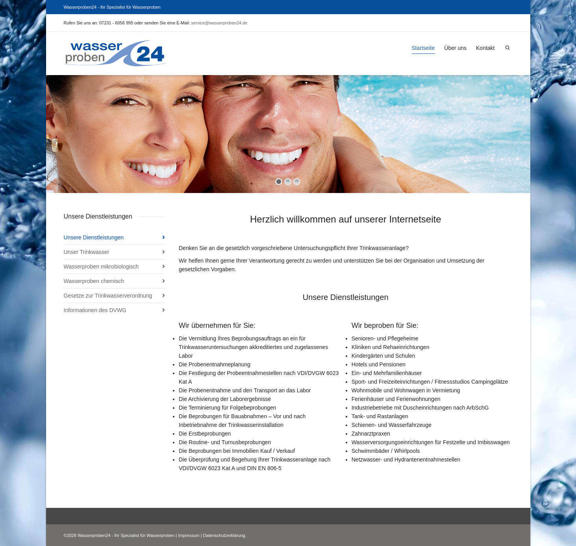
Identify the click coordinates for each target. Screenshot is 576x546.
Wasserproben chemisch (94, 281)
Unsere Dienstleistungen (94, 237)
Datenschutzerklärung (224, 535)
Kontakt (485, 48)
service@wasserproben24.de (219, 22)
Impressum (188, 535)
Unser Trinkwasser (86, 252)
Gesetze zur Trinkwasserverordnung (108, 295)
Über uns (455, 48)
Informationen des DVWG (95, 310)
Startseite (423, 49)
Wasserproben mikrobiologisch (101, 266)
